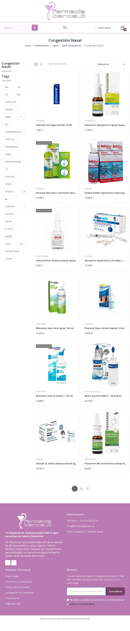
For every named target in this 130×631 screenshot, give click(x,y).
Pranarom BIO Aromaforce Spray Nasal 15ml (106, 463)
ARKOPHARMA (13, 161)
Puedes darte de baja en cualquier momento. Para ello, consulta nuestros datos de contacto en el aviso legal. (95, 579)
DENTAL (9, 213)
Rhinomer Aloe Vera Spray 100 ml (55, 328)
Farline (88, 189)
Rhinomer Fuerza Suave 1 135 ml (54, 395)
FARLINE (9, 176)
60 (6, 199)
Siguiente (87, 488)
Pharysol (89, 324)
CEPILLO (9, 139)
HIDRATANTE (12, 251)
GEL (19, 94)
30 (6, 94)
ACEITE (9, 228)
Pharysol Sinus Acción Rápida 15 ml (104, 328)
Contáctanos (12, 598)
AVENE (8, 236)
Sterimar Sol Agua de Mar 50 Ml (54, 125)
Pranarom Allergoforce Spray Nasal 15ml (106, 125)
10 (6, 169)
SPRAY (8, 184)
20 (21, 243)
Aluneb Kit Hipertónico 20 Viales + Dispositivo (106, 260)
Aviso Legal (11, 576)
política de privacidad (81, 604)
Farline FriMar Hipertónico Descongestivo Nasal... (106, 192)
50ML (8, 116)
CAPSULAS (10, 102)
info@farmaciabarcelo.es (81, 526)
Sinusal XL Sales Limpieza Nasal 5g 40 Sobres (57, 463)
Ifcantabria (42, 256)
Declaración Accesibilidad (19, 592)
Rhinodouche (92, 392)
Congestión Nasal (11, 65)
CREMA (9, 109)
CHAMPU (10, 206)
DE (19, 87)
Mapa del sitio (13, 603)
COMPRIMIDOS (13, 131)
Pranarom (90, 121)
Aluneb (88, 256)
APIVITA (9, 191)
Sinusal (40, 459)
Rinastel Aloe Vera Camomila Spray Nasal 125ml (57, 192)
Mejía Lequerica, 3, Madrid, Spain (85, 531)
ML (6, 87)
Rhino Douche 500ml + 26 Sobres (103, 395)
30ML (8, 154)
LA (24, 191)
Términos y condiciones (18, 581)
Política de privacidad (17, 587)
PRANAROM (11, 146)
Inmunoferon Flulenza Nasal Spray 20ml (57, 260)
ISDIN (8, 221)
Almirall (40, 189)
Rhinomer (41, 324)
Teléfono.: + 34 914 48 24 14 (82, 520)
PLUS (8, 243)
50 (6, 124)
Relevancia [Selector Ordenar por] (112, 64)
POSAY (8, 258)
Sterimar (40, 121)
